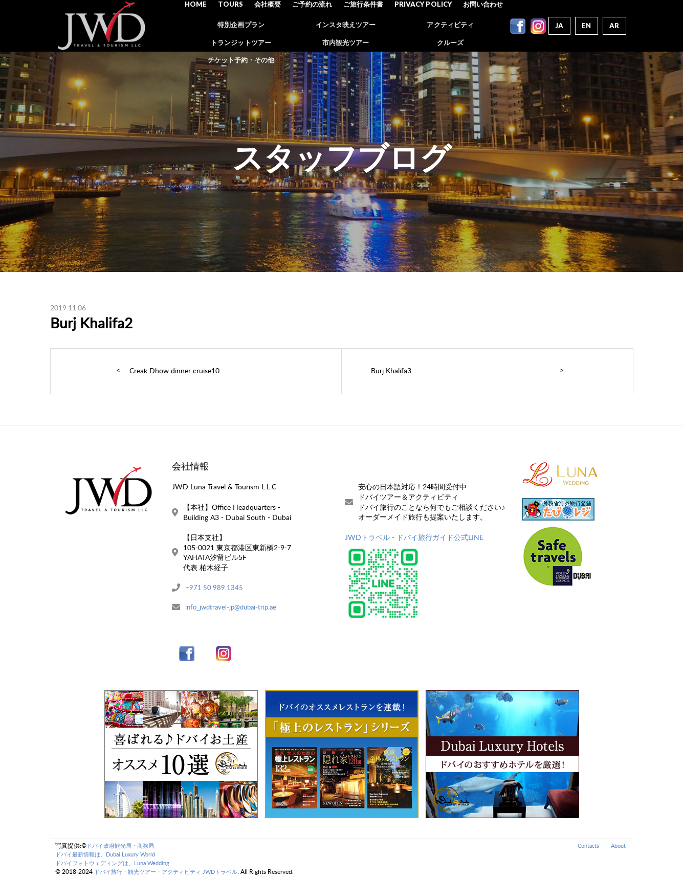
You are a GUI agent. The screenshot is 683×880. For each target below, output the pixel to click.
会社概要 (271, 25)
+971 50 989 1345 (215, 588)
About (617, 846)
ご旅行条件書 (365, 25)
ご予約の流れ (315, 25)
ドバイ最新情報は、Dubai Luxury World (110, 855)
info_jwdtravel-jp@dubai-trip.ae (234, 608)
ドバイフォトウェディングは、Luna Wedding (117, 864)
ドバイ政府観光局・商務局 (123, 846)
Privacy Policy (423, 25)
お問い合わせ (481, 25)
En (585, 25)
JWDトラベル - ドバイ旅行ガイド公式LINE (414, 537)
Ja (558, 25)
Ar (614, 25)
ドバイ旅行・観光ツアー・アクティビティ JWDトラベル (172, 872)
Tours (235, 25)
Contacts (585, 846)
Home (201, 25)
